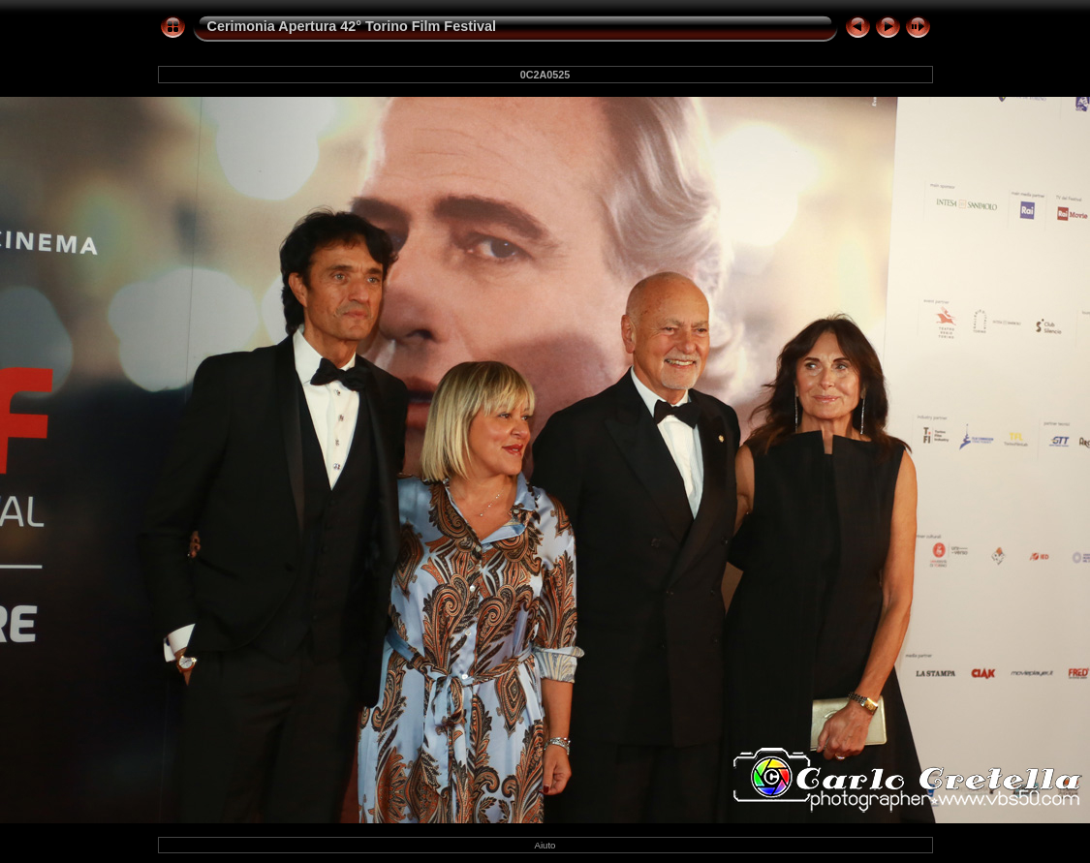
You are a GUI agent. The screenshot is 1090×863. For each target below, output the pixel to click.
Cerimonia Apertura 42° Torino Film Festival (351, 26)
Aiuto (545, 845)
